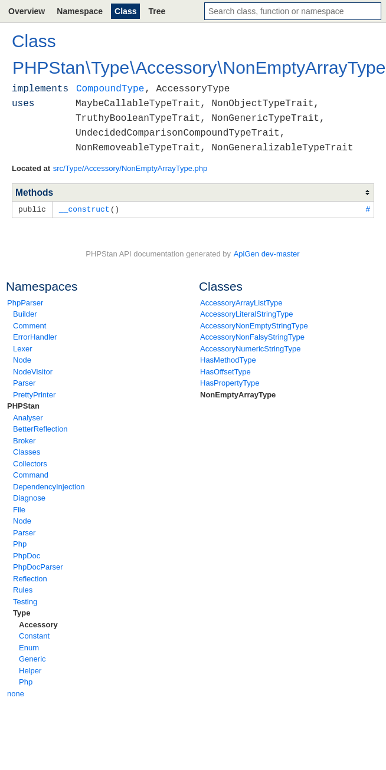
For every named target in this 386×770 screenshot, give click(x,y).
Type (21, 612)
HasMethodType (228, 359)
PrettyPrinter (34, 394)
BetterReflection (40, 428)
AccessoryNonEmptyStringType (254, 325)
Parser (24, 382)
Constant (34, 635)
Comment (29, 325)
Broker (24, 440)
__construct (84, 208)
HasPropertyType (229, 382)
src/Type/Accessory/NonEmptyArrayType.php (130, 168)
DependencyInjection (48, 486)
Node (22, 359)
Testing (25, 601)
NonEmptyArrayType (238, 394)
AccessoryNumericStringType (250, 348)
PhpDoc (26, 555)
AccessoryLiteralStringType (246, 313)
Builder (25, 313)
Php (20, 543)
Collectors (30, 463)
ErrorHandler (35, 336)
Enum (29, 647)
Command (30, 474)
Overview (26, 11)
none (15, 693)
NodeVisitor (33, 371)
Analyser (28, 417)
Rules (22, 589)
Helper (30, 670)
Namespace (80, 11)
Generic (32, 658)
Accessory (38, 624)
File (19, 509)
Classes (26, 451)
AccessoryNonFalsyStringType (252, 336)
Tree (156, 11)
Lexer (22, 348)
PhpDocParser (38, 566)
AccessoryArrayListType (241, 302)
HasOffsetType (225, 371)
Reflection (30, 578)
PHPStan (23, 405)
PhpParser (25, 302)
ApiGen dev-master (267, 253)
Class (125, 11)
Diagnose (29, 497)
